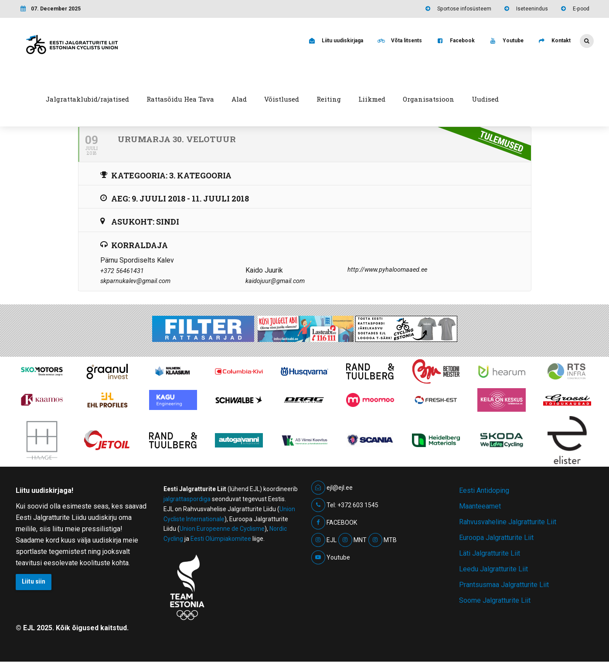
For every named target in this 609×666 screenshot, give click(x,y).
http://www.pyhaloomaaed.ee (387, 269)
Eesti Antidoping (484, 490)
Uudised (485, 99)
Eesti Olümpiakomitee (221, 538)
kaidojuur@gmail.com (275, 281)
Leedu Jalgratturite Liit (493, 569)
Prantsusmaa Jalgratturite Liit (504, 585)
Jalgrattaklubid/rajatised (87, 99)
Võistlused (281, 99)
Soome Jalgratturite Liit (495, 600)
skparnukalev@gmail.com (135, 281)
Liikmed (371, 99)
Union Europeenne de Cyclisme (222, 528)
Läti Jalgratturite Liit (489, 553)
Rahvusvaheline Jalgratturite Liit (507, 522)
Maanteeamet (480, 506)
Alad (239, 99)
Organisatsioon (428, 99)
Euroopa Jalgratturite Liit (496, 537)
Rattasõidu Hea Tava (180, 99)
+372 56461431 (122, 271)
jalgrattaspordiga (187, 498)
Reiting (328, 99)
